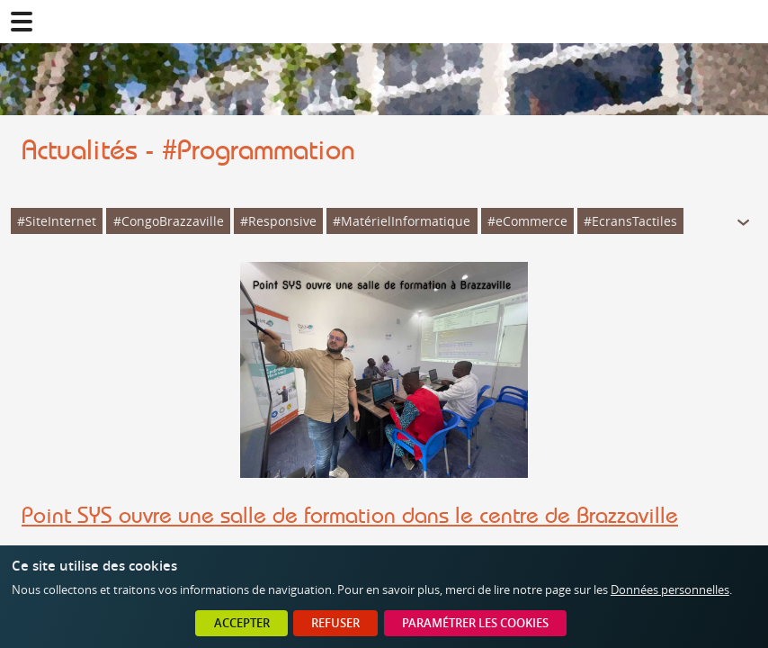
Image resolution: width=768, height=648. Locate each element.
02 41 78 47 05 (746, 21)
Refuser (335, 623)
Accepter (242, 623)
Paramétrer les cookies (475, 623)
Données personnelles (670, 590)
